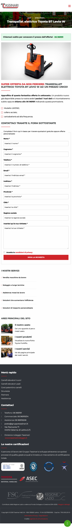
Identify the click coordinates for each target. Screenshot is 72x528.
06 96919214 (22, 416)
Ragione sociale (36, 216)
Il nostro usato (22, 325)
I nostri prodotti (23, 337)
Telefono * (36, 163)
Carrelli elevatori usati (10, 384)
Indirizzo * (36, 184)
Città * (36, 205)
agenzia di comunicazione (39, 519)
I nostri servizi (22, 349)
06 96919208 (20, 420)
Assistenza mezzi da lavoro (13, 293)
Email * (36, 174)
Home (29, 18)
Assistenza (6, 398)
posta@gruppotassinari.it (16, 424)
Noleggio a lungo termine (12, 285)
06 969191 (17, 413)
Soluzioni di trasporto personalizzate (17, 308)
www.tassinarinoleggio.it (16, 438)
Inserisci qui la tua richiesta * (36, 236)
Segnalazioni (43, 515)
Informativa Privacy (31, 515)
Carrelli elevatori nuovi (11, 380)
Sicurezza (5, 391)
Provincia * (36, 195)
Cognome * (36, 152)
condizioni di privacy (23, 252)
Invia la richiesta (36, 257)
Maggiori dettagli (64, 504)
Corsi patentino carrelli (11, 387)
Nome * (36, 142)
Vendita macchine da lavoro (13, 277)
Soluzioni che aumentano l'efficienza (17, 300)
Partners (5, 395)
